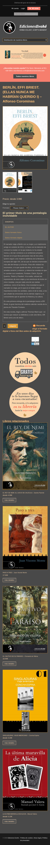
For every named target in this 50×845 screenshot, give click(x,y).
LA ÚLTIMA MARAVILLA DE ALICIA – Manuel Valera (20, 814)
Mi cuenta (15, 8)
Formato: (6, 208)
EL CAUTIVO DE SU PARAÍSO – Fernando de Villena (20, 656)
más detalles (9, 500)
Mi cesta (35, 8)
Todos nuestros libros (25, 76)
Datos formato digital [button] (13, 237)
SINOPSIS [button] (9, 222)
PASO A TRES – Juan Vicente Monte (15, 572)
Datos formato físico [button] (13, 232)
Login (23, 8)
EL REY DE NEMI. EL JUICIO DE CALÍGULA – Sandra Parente (23, 493)
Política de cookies (26, 838)
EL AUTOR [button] (9, 227)
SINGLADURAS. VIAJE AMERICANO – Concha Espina (21, 735)
